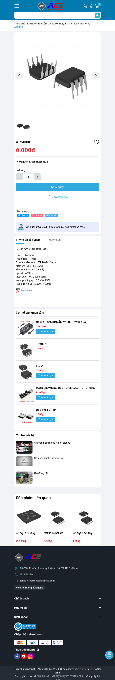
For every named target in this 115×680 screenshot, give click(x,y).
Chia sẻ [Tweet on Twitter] (51, 215)
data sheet (26, 290)
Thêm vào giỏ (45, 331)
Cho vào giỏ (60, 197)
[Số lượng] (28, 176)
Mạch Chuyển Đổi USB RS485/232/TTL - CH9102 (65, 387)
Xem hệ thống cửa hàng (29, 587)
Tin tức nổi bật (26, 435)
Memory (84, 23)
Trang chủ (19, 23)
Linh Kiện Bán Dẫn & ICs (40, 23)
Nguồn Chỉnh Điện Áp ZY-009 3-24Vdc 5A (61, 322)
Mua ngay (57, 187)
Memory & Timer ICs (66, 23)
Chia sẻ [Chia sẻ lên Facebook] (23, 215)
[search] (97, 15)
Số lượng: (21, 170)
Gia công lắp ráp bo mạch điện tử (52, 442)
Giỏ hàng (99, 6)
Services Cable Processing (48, 458)
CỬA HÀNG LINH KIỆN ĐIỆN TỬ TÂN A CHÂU (61, 676)
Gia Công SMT (42, 473)
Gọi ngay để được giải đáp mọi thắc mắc (55, 227)
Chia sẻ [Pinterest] (37, 215)
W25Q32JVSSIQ (82, 533)
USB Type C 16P (46, 409)
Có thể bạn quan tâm (30, 312)
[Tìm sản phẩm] (57, 15)
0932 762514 (27, 574)
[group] (57, 75)
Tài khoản (91, 6)
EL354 (40, 366)
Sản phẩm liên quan (33, 497)
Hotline (86, 6)
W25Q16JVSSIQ (25, 533)
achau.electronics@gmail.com (37, 580)
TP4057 (41, 344)
